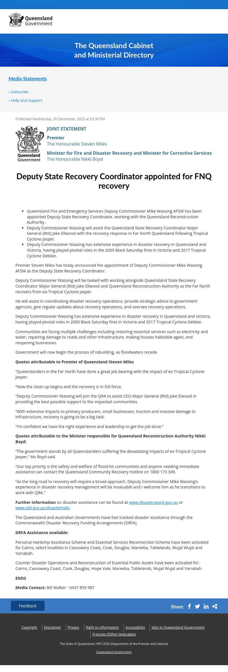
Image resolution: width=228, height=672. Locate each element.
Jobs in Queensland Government (178, 627)
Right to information (102, 627)
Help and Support (26, 100)
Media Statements (28, 79)
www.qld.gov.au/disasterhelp (42, 507)
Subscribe (19, 91)
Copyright (29, 627)
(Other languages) (114, 634)
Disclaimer (52, 627)
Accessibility (135, 627)
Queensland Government (114, 652)
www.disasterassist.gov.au (153, 502)
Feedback (28, 605)
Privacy (73, 627)
